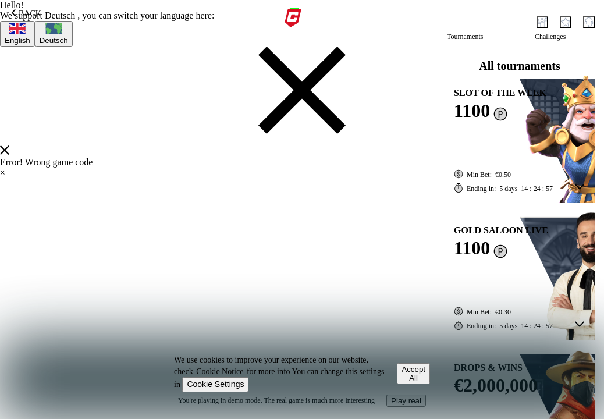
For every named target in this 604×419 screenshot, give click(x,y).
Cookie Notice (219, 371)
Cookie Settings (215, 384)
